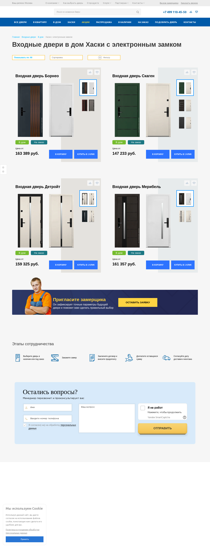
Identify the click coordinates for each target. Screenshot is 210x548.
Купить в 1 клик (85, 154)
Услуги (107, 3)
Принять (25, 539)
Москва (28, 3)
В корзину (60, 154)
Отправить (162, 428)
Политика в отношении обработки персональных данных (22, 531)
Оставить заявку (138, 302)
